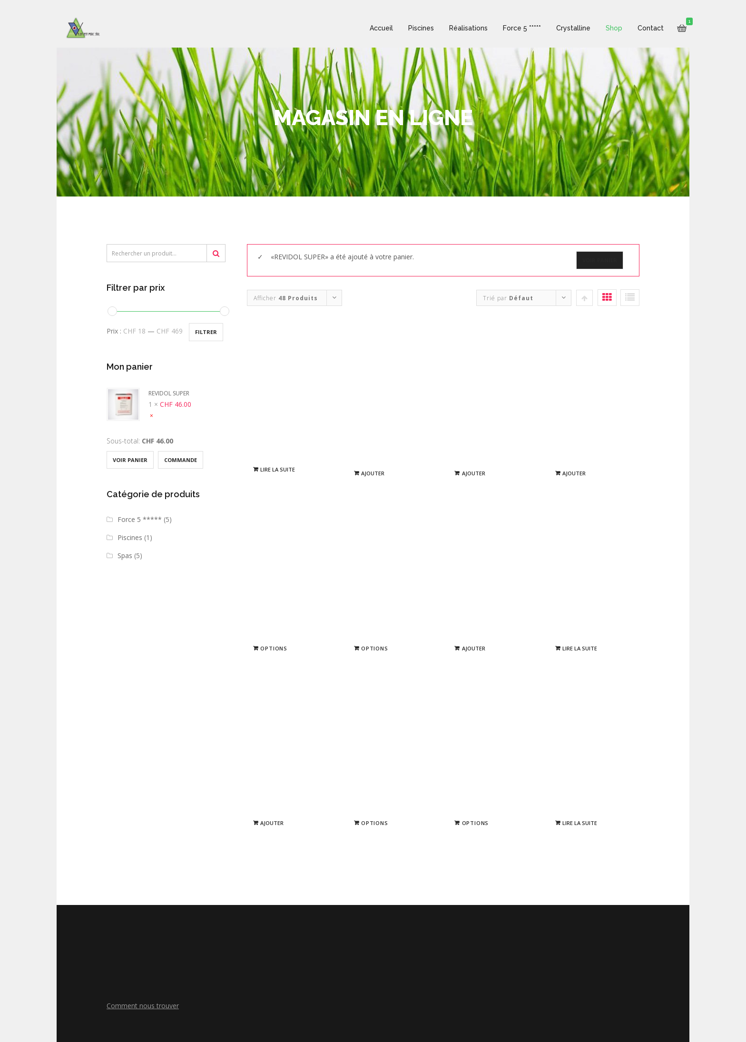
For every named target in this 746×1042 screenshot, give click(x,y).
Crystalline (565, 28)
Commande (180, 459)
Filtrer (206, 331)
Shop (606, 28)
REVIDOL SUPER (148, 393)
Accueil (373, 28)
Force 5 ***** (514, 28)
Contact (642, 28)
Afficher (286, 298)
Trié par (508, 298)
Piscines (413, 28)
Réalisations (460, 28)
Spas (125, 555)
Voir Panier (130, 459)
